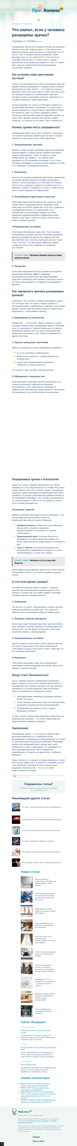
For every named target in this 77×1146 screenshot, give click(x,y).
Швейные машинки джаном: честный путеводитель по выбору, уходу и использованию (38, 997)
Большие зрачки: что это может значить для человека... (37, 820)
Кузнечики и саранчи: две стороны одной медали (36, 1031)
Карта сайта (38, 1141)
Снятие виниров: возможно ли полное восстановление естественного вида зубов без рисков (37, 897)
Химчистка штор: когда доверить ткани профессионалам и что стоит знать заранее (38, 940)
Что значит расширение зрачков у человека (33, 841)
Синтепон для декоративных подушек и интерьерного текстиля (38, 954)
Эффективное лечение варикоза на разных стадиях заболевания (38, 911)
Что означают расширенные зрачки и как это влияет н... (37, 852)
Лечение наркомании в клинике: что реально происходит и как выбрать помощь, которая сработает (38, 968)
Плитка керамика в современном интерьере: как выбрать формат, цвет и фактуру (38, 882)
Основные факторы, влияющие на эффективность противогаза (38, 1101)
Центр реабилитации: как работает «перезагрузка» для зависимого (37, 925)
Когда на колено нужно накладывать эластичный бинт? (38, 1048)
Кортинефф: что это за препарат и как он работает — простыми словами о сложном (38, 983)
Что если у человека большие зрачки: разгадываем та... (37, 807)
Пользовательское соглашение (38, 1121)
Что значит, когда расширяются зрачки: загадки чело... (36, 830)
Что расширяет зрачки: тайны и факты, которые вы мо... (37, 862)
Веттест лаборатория (28, 1064)
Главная (36, 1137)
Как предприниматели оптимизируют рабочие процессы (36, 1011)
